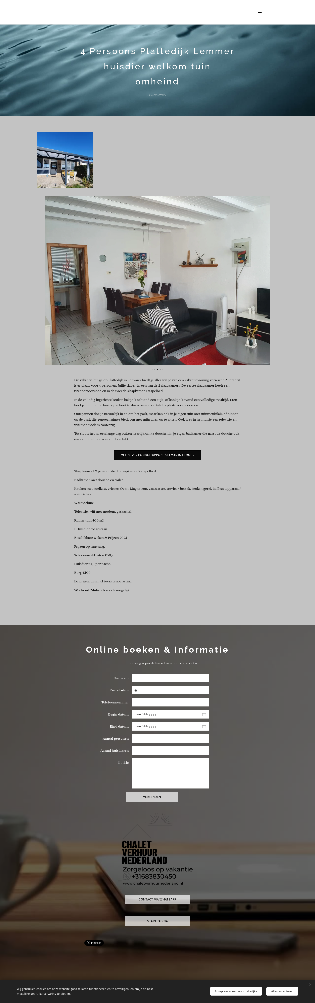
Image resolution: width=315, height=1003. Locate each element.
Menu (260, 12)
